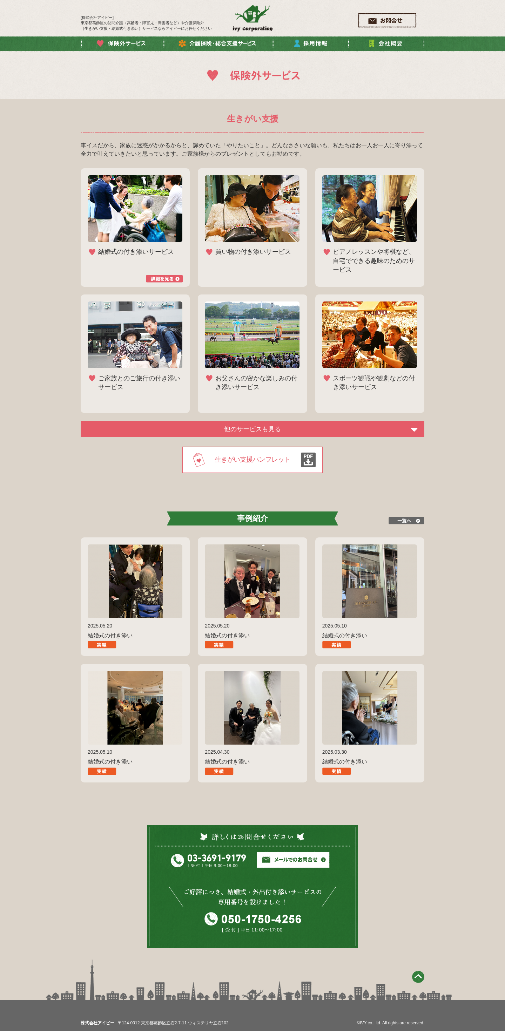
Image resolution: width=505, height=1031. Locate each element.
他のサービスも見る (252, 429)
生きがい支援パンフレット (253, 459)
